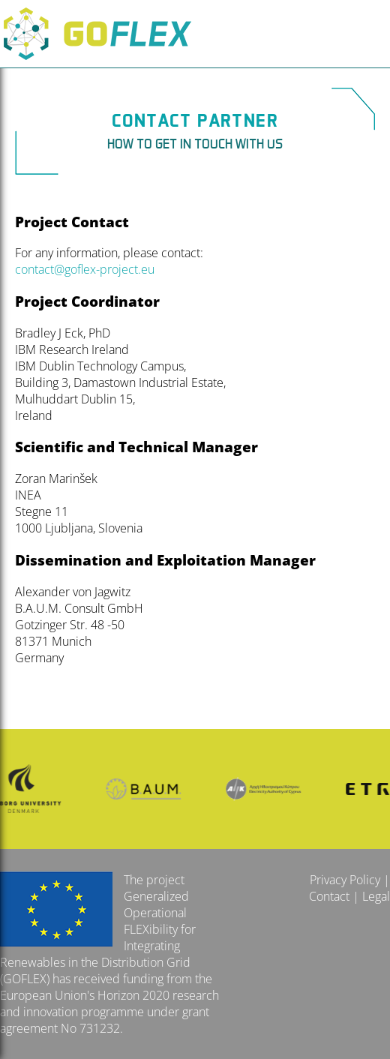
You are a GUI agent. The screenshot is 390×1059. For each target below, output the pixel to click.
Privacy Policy (345, 880)
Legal (376, 896)
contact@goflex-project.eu (84, 269)
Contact (329, 896)
